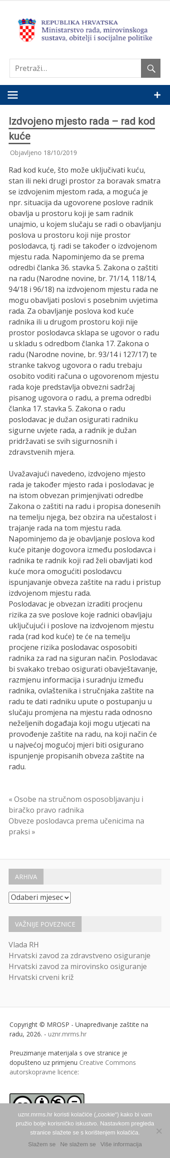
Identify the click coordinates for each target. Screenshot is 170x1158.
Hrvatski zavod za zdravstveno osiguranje (80, 955)
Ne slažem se (78, 1144)
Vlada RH (24, 945)
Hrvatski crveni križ (41, 977)
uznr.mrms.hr (67, 1034)
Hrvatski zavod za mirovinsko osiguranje (78, 966)
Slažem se (42, 1144)
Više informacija (121, 1144)
